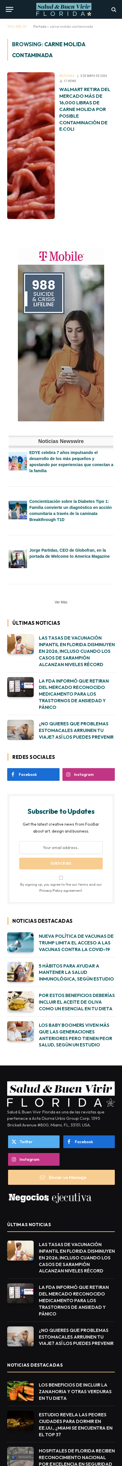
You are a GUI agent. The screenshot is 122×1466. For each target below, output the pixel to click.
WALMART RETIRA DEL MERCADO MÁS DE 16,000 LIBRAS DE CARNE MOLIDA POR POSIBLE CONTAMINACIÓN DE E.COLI (84, 109)
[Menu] (9, 9)
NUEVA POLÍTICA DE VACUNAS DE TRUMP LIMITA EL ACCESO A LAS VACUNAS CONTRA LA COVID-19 (76, 942)
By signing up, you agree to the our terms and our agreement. (60, 884)
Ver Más (61, 602)
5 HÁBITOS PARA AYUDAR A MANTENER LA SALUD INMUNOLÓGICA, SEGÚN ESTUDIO (76, 972)
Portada (39, 26)
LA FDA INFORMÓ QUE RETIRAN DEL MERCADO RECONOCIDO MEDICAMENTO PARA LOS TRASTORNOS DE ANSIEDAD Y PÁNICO (74, 694)
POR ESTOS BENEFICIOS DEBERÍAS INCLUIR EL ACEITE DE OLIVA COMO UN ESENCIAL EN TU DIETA (77, 1001)
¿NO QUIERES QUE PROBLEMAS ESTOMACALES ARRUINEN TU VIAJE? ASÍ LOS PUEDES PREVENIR (76, 730)
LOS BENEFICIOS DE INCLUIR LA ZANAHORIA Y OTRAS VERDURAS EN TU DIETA (75, 1391)
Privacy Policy (50, 890)
